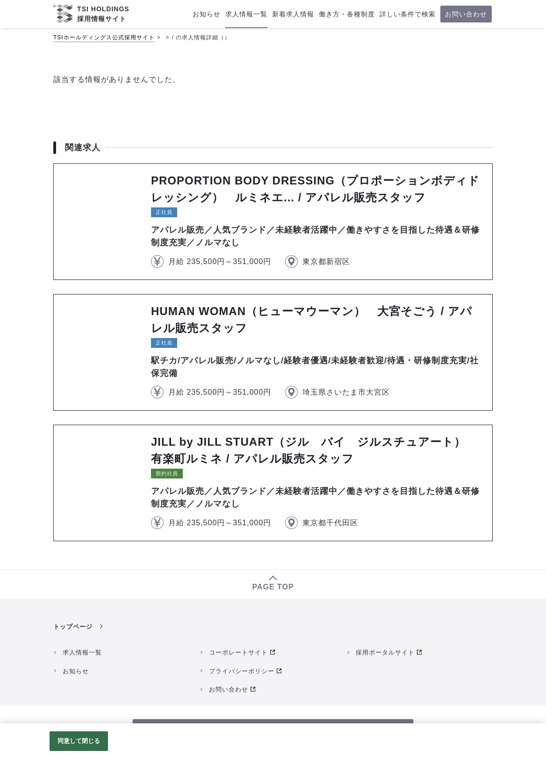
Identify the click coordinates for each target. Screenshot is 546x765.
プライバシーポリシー (241, 671)
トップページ (73, 626)
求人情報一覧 (82, 652)
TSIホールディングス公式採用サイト (104, 37)
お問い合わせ (228, 689)
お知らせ (76, 671)
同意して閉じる (79, 740)
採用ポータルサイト (385, 652)
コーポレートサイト (238, 652)
